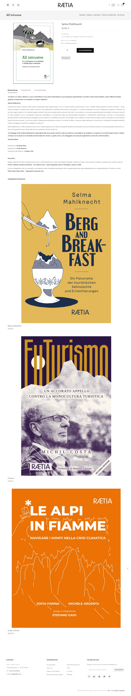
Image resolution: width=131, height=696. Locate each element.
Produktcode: (67, 40)
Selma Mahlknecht (72, 24)
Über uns (49, 668)
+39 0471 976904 (14, 671)
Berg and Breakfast (14, 326)
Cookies (69, 671)
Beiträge (69, 674)
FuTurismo (11, 478)
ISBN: (64, 43)
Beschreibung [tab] (12, 90)
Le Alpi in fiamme (13, 630)
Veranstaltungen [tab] (40, 90)
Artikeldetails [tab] (26, 90)
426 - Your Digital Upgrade (116, 690)
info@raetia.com (16, 674)
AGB (68, 668)
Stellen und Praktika (53, 671)
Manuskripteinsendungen (55, 674)
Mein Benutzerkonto (73, 665)
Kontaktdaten (51, 665)
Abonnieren (119, 670)
